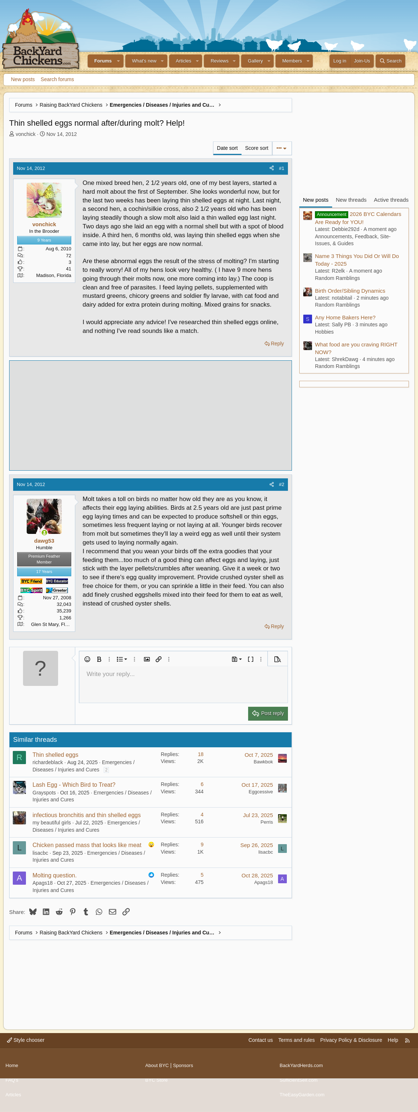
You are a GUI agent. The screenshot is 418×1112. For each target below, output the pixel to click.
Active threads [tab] (391, 200)
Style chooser (26, 1047)
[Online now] (44, 532)
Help (393, 1047)
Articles (183, 61)
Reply (277, 343)
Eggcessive (261, 791)
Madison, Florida (53, 275)
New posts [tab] (315, 200)
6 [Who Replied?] (202, 784)
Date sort (227, 148)
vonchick (25, 134)
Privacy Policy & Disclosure (351, 1047)
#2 (281, 484)
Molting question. (55, 875)
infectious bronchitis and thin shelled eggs (87, 815)
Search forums (57, 79)
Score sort (257, 148)
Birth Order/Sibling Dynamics (350, 291)
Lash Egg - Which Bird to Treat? (74, 785)
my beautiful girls (52, 823)
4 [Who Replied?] (202, 814)
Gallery (255, 61)
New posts (23, 79)
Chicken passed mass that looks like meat (87, 845)
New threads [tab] (351, 200)
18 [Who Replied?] (201, 754)
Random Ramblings (337, 278)
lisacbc (40, 853)
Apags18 (43, 883)
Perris (267, 822)
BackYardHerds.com (303, 1070)
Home (12, 1070)
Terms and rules (296, 1047)
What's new (144, 61)
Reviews (219, 61)
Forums (103, 61)
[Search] (390, 61)
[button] (119, 61)
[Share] (272, 168)
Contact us (260, 1047)
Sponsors (185, 1070)
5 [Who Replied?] (202, 875)
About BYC (158, 1070)
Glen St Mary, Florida (53, 624)
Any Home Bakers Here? (345, 317)
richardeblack (48, 762)
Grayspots (44, 793)
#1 (281, 168)
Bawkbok (263, 761)
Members (292, 61)
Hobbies (324, 332)
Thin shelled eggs (55, 755)
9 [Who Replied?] (202, 844)
